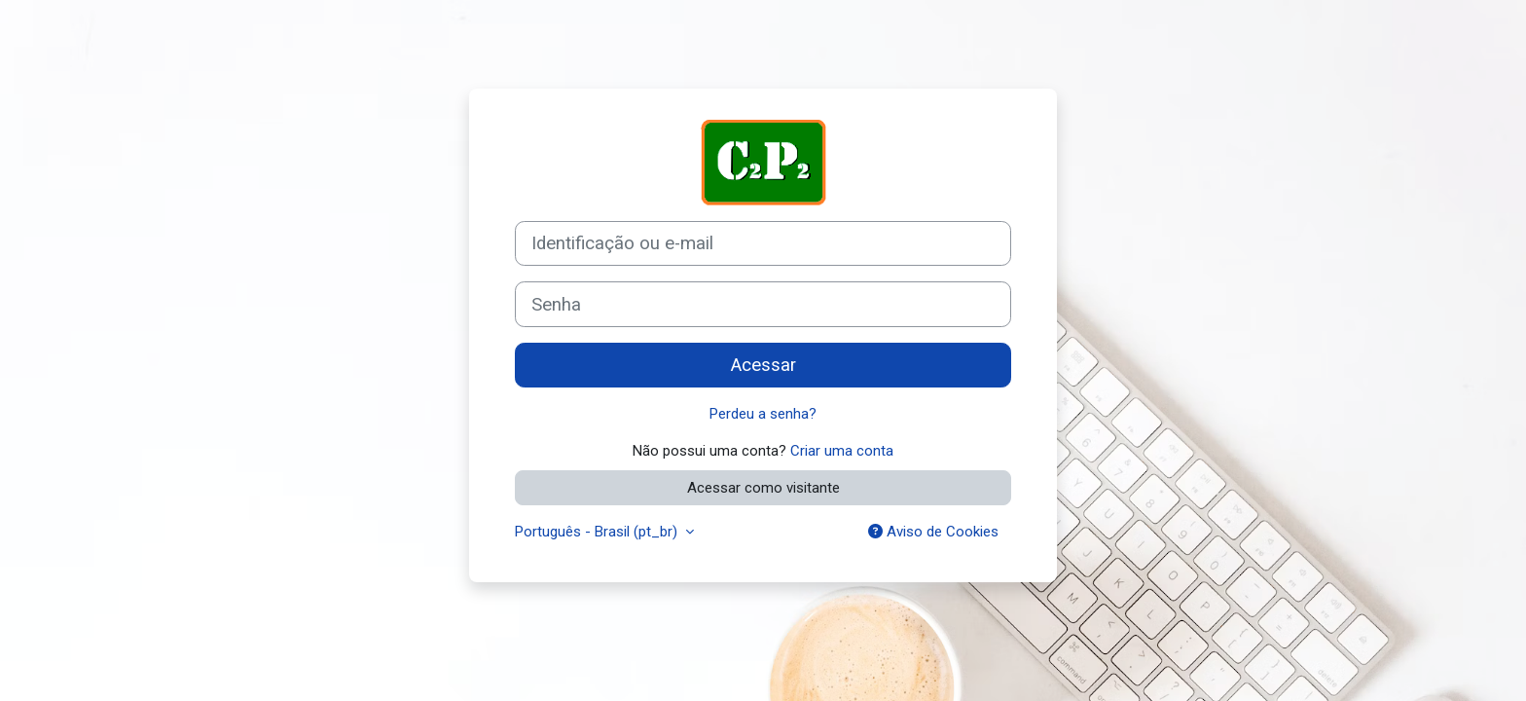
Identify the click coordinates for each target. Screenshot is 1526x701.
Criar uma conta (841, 451)
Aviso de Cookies (933, 531)
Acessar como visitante (763, 488)
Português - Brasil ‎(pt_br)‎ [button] (598, 531)
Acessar (763, 365)
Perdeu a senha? (763, 414)
